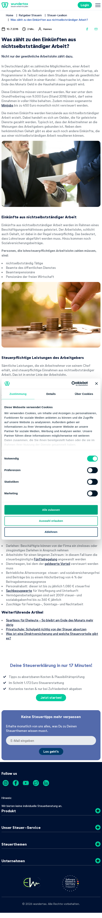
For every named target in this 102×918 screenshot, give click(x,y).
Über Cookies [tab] (84, 393)
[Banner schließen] (96, 383)
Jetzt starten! (51, 697)
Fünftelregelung (45, 559)
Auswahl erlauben (51, 520)
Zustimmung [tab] (18, 393)
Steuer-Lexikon (57, 15)
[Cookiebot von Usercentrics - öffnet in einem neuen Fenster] (71, 383)
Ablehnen (51, 531)
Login (85, 5)
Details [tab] (51, 393)
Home (9, 15)
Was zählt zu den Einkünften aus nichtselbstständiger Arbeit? (49, 19)
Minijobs (7, 105)
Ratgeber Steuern (30, 15)
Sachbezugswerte (19, 590)
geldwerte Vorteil (57, 563)
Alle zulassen (51, 509)
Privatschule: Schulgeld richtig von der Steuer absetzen (46, 629)
